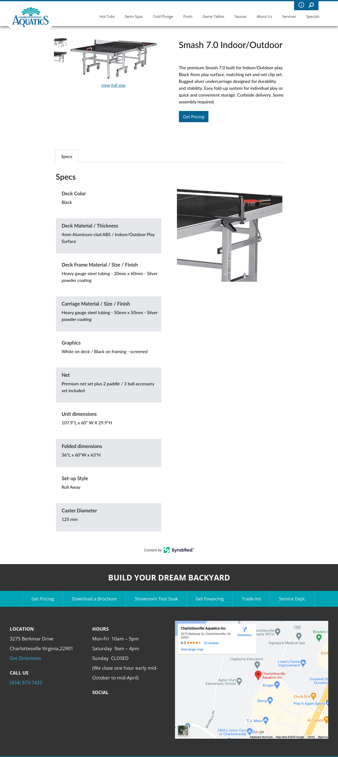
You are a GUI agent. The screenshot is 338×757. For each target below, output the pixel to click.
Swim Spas (134, 16)
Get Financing (210, 599)
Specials (312, 16)
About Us (264, 16)
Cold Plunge (163, 16)
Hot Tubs (107, 16)
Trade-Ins (251, 599)
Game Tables (213, 16)
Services (289, 16)
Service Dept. (292, 599)
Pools (188, 16)
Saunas (240, 16)
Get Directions (25, 658)
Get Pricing (193, 116)
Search (311, 4)
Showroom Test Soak (156, 599)
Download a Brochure (94, 599)
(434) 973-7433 (26, 682)
